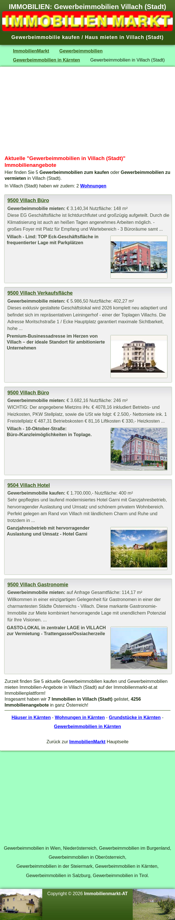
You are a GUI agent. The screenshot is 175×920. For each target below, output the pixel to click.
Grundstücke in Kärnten (135, 717)
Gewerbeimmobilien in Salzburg (58, 875)
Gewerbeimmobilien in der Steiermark (54, 866)
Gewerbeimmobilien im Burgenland (134, 848)
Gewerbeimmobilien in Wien (32, 848)
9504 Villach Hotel (28, 485)
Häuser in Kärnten (31, 717)
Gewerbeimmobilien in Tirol (120, 875)
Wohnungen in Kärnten (80, 717)
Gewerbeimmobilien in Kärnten (46, 59)
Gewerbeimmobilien (81, 50)
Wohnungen (93, 185)
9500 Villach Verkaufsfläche (40, 293)
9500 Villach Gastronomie (37, 584)
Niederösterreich (80, 848)
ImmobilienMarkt (31, 50)
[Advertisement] (87, 110)
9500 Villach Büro (28, 200)
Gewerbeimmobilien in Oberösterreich (87, 857)
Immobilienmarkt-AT (106, 893)
